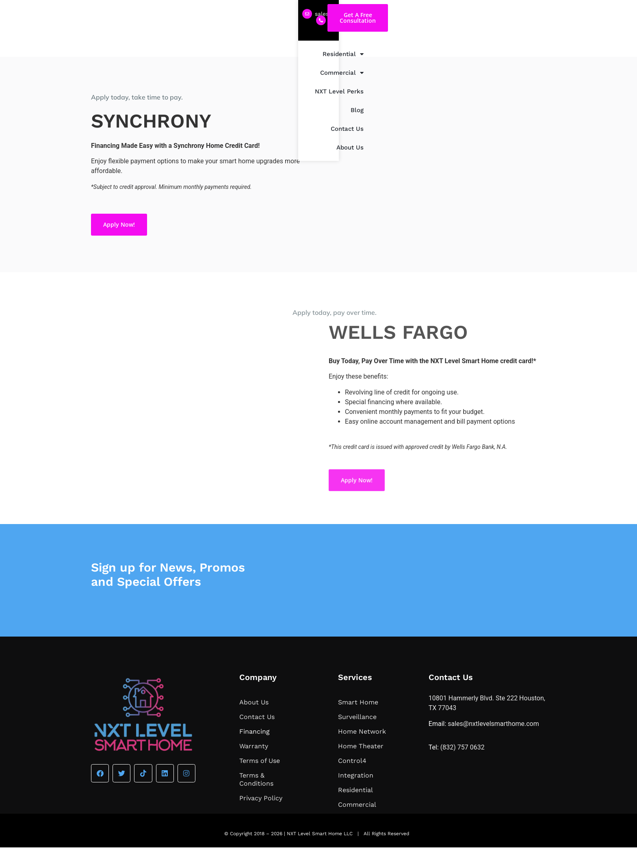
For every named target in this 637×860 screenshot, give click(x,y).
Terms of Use (259, 773)
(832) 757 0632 (230, 13)
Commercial (359, 50)
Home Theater (361, 759)
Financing (254, 744)
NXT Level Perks (415, 50)
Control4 (352, 773)
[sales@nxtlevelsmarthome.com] (96, 14)
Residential (306, 50)
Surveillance (357, 729)
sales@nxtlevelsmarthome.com (146, 14)
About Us (531, 50)
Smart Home (358, 715)
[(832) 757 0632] (202, 13)
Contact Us (490, 50)
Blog (457, 50)
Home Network (362, 744)
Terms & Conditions (256, 792)
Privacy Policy (260, 811)
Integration (355, 788)
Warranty (253, 759)
